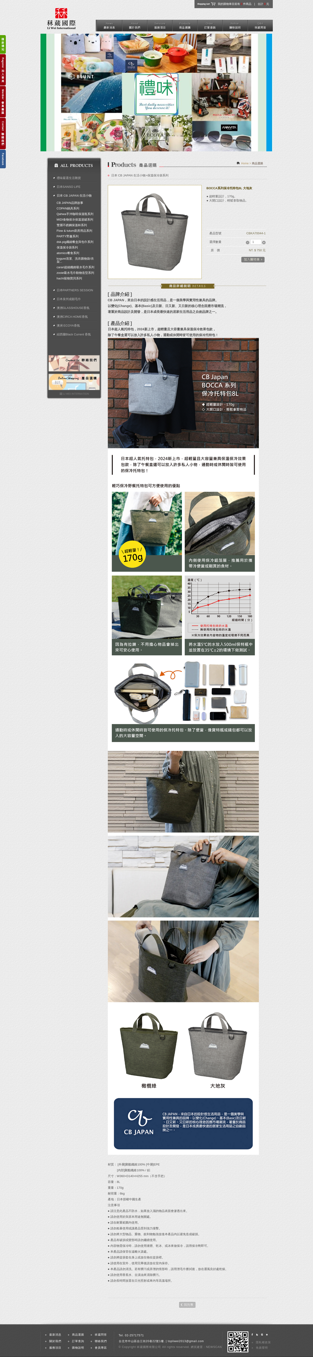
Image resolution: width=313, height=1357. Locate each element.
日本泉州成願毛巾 (69, 299)
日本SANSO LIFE (69, 187)
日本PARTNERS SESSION (75, 290)
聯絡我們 (101, 1341)
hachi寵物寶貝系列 (69, 278)
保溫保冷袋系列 (67, 247)
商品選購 (78, 1334)
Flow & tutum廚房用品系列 (74, 230)
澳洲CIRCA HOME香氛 (72, 316)
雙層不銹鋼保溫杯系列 (72, 225)
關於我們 (55, 1341)
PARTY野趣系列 (68, 236)
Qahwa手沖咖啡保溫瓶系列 (75, 214)
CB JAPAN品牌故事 (70, 203)
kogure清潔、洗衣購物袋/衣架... (75, 260)
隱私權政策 (263, 1342)
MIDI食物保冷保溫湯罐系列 (75, 219)
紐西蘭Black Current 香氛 (74, 334)
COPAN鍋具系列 (68, 208)
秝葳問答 (101, 1334)
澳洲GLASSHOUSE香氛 (73, 308)
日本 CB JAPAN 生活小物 (74, 195)
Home (245, 163)
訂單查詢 (78, 1341)
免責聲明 (262, 1347)
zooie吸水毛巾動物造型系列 (75, 273)
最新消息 (55, 1334)
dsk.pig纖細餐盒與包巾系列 (75, 242)
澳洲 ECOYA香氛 (68, 325)
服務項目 (55, 1347)
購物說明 (78, 1347)
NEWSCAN (214, 1347)
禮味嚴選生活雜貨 (69, 178)
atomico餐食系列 (68, 253)
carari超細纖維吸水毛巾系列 (76, 267)
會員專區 (101, 1347)
